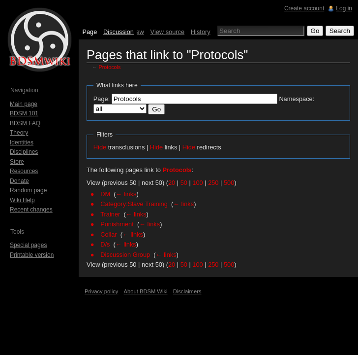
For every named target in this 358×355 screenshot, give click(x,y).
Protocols (110, 67)
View (137, 32)
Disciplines (24, 151)
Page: (101, 99)
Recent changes (31, 209)
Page (89, 32)
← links (126, 194)
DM (105, 194)
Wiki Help (22, 200)
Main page (23, 104)
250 (213, 182)
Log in (344, 8)
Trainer (110, 214)
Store (17, 161)
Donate (19, 181)
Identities (21, 142)
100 (197, 182)
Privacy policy (101, 291)
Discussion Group (125, 254)
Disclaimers (187, 291)
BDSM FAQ (25, 123)
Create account (304, 8)
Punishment (117, 224)
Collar (108, 234)
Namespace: (296, 99)
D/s (105, 244)
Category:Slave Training (134, 204)
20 (171, 182)
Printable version (32, 254)
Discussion (118, 32)
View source (167, 32)
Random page (28, 190)
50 (183, 182)
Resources (24, 171)
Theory (19, 132)
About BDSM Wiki (146, 291)
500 (229, 182)
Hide (99, 147)
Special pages (28, 245)
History (200, 32)
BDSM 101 (24, 113)
